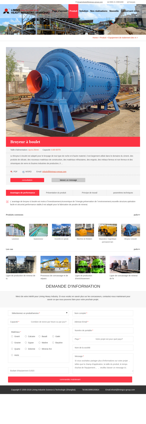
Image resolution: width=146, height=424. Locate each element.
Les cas (9, 249)
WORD (27, 171)
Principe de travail (89, 193)
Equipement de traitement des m (122, 38)
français (132, 2)
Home (95, 38)
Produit (103, 38)
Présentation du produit (56, 193)
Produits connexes (14, 215)
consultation (27, 180)
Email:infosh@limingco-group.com (89, 2)
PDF (13, 171)
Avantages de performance (22, 193)
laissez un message (68, 180)
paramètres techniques (123, 193)
